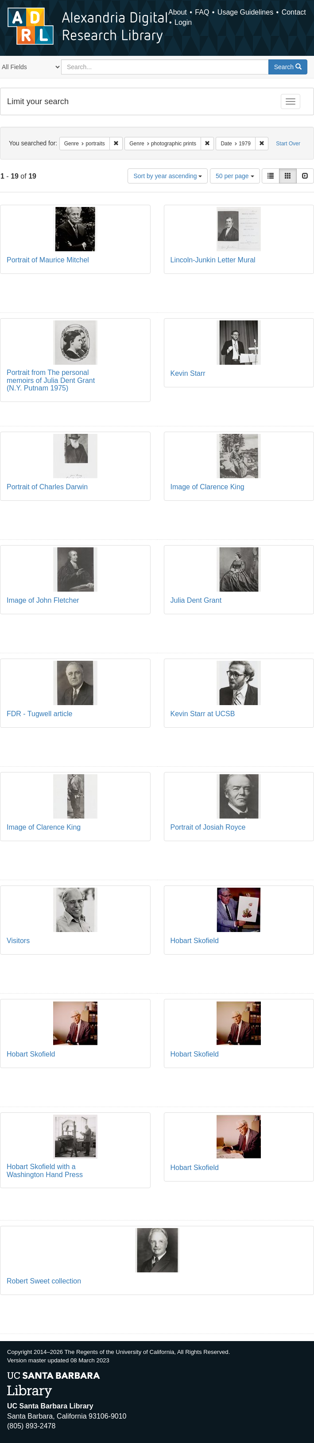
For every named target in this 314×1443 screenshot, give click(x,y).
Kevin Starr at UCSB (203, 714)
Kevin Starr (188, 373)
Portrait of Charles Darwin (47, 487)
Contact (294, 12)
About (177, 12)
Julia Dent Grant (196, 600)
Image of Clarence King (207, 487)
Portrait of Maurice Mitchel (48, 260)
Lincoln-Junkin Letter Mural (213, 260)
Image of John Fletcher (43, 600)
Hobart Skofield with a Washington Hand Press (45, 1170)
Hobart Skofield (195, 940)
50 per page (235, 175)
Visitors (18, 940)
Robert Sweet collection (44, 1281)
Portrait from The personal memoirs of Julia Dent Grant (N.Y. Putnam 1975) (51, 380)
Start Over (288, 143)
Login (183, 22)
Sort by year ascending (167, 175)
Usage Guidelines (245, 12)
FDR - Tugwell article (39, 714)
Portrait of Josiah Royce (208, 827)
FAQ (202, 12)
